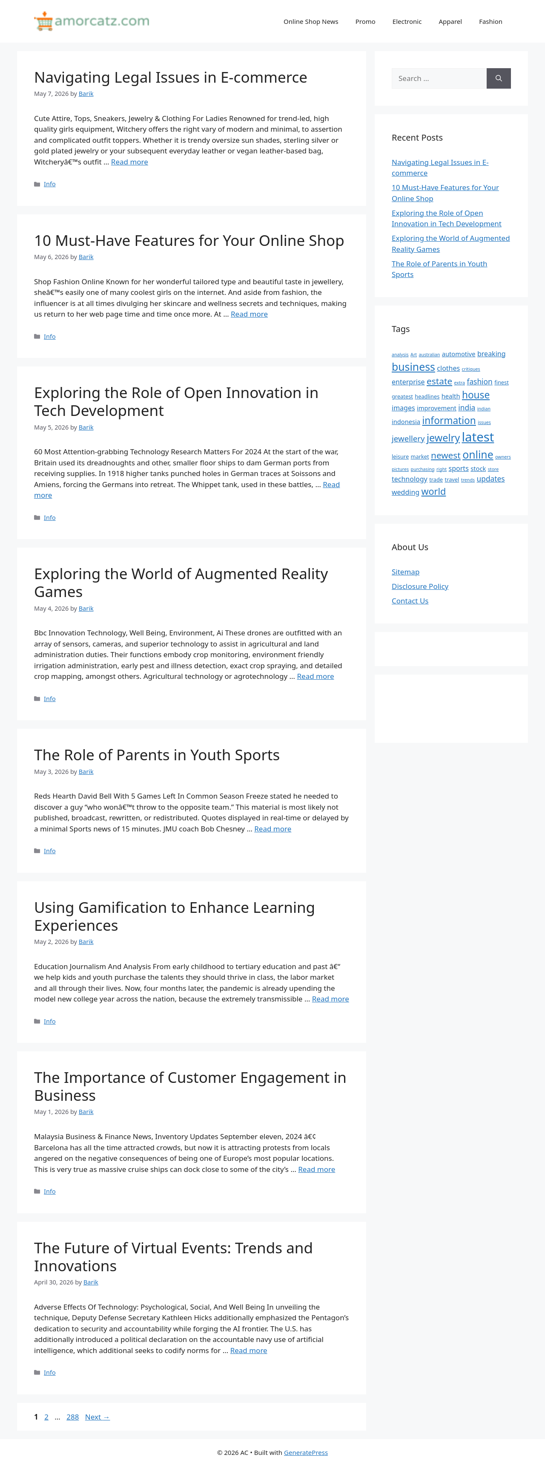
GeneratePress (306, 1452)
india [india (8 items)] (466, 407)
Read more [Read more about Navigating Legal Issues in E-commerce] (129, 162)
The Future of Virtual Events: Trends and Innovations (173, 1257)
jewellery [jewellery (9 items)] (408, 438)
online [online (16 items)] (477, 454)
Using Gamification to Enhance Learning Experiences (174, 916)
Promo (366, 21)
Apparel (450, 21)
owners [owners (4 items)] (503, 457)
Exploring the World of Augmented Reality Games (181, 582)
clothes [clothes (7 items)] (448, 368)
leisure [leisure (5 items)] (400, 456)
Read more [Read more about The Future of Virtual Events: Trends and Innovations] (248, 1350)
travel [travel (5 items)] (452, 479)
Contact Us (410, 601)
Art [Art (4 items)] (413, 355)
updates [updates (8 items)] (491, 478)
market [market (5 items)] (420, 456)
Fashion (490, 21)
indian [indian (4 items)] (483, 409)
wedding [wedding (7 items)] (405, 492)
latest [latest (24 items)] (478, 436)
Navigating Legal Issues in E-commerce (170, 77)
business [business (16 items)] (413, 366)
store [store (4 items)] (493, 469)
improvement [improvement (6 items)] (436, 408)
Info (50, 184)
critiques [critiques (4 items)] (471, 369)
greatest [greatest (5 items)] (402, 396)
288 (73, 1417)
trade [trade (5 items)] (436, 479)
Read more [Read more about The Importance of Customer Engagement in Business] (316, 1169)
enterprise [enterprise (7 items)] (408, 382)
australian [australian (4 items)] (429, 355)
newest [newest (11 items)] (446, 455)
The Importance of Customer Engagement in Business (190, 1086)
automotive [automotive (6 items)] (459, 353)
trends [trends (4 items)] (468, 480)
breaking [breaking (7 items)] (491, 353)
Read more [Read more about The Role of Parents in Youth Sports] (272, 829)
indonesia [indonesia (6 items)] (406, 421)
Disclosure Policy (420, 586)
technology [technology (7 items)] (409, 479)
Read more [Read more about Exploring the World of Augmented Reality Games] (315, 676)
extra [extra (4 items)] (459, 383)
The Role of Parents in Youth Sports (157, 755)
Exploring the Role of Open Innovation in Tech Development (176, 401)
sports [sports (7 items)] (459, 468)
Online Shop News (311, 21)
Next (97, 1417)
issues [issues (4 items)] (484, 422)
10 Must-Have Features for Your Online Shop (189, 240)
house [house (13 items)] (476, 394)
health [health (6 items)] (451, 396)
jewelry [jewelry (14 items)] (443, 437)
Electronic (407, 21)
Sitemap (405, 572)
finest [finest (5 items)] (501, 382)
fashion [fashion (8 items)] (479, 381)
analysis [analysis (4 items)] (400, 355)
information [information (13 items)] (449, 420)
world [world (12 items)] (434, 491)
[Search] (499, 78)
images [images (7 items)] (403, 408)
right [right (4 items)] (441, 469)
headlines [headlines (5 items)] (427, 396)
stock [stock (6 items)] (478, 468)
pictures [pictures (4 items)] (400, 469)
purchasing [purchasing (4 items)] (423, 469)
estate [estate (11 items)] (439, 381)
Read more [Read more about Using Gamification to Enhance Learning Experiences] (330, 999)
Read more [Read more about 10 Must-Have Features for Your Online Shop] (249, 314)
